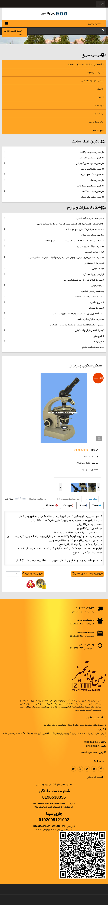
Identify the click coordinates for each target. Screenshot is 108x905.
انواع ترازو (99, 341)
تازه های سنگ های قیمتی (92, 196)
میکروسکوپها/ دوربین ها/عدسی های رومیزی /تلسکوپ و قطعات (74, 240)
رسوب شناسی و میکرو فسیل (90, 218)
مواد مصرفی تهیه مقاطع (93, 346)
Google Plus (73, 769)
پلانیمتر (100, 89)
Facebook (101, 769)
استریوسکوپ (97, 302)
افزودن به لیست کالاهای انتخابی (87, 573)
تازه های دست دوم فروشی (91, 157)
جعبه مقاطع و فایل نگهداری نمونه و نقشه (85, 229)
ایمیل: (102, 752)
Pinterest (51, 505)
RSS (87, 769)
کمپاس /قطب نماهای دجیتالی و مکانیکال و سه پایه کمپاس (77, 324)
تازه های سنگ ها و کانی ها (92, 174)
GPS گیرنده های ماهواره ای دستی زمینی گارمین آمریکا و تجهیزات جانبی (70, 223)
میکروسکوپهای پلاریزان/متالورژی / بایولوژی (85, 64)
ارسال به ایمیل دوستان (70, 499)
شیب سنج (99, 105)
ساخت (95, 463)
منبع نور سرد (98, 130)
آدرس (102, 729)
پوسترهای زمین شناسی (92, 290)
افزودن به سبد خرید (32, 573)
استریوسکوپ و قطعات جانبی (92, 81)
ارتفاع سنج (98, 113)
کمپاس (100, 97)
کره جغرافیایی (97, 285)
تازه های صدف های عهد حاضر (90, 185)
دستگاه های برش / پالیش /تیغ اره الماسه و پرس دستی (78, 313)
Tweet (96, 505)
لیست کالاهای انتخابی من (13, 32)
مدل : (95, 456)
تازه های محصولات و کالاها (92, 151)
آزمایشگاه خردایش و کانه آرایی (89, 330)
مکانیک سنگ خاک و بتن (92, 234)
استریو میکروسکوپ (95, 72)
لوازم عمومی (98, 268)
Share (83, 505)
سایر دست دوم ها (96, 122)
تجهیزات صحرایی (96, 307)
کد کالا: (94, 450)
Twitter (94, 769)
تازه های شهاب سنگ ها (93, 191)
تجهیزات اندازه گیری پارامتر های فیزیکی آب (84, 279)
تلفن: (102, 742)
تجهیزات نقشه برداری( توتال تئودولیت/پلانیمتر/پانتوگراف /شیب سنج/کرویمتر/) (66, 257)
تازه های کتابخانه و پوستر (92, 168)
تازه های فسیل (97, 180)
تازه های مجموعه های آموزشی (90, 163)
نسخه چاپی (93, 499)
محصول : (93, 469)
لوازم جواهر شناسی (94, 251)
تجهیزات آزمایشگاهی (94, 262)
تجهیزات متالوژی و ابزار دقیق (90, 319)
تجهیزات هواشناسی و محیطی (90, 246)
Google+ (68, 505)
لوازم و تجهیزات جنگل (93, 274)
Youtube (80, 769)
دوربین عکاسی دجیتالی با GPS (89, 296)
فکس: (103, 746)
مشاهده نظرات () (36, 499)
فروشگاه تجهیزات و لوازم (86, 207)
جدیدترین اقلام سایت (89, 141)
